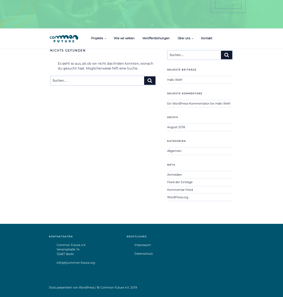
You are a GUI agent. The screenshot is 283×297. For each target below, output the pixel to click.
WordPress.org (177, 197)
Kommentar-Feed (180, 190)
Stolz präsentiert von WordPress (72, 287)
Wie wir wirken (124, 38)
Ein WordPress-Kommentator (188, 103)
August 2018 (176, 127)
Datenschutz (143, 253)
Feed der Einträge (180, 182)
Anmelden (174, 175)
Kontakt (206, 38)
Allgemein (174, 151)
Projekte (99, 38)
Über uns (185, 38)
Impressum (142, 245)
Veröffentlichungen (156, 38)
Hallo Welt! (174, 80)
